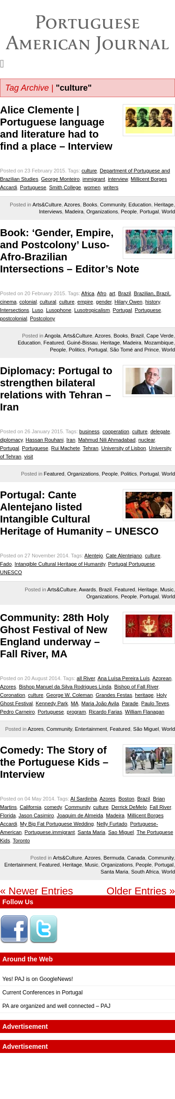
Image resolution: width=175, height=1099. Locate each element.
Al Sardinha (83, 798)
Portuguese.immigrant (50, 832)
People (129, 211)
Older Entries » (140, 891)
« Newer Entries (36, 891)
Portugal (149, 211)
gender (104, 302)
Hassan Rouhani (44, 440)
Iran (70, 440)
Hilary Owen (128, 302)
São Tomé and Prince (134, 349)
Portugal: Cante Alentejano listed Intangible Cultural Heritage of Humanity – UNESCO (79, 513)
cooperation (115, 431)
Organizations (102, 211)
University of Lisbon (123, 448)
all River (86, 678)
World (168, 211)
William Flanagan (144, 712)
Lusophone (58, 310)
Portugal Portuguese (131, 564)
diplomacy (11, 440)
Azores (72, 204)
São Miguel (146, 729)
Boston (126, 798)
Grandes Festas (114, 695)
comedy (53, 807)
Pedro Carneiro (17, 712)
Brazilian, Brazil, (152, 293)
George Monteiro (60, 179)
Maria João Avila (100, 703)
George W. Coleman (69, 695)
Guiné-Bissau (82, 342)
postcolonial (13, 318)
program (76, 712)
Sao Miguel (121, 832)
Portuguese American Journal (87, 32)
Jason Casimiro (36, 815)
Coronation (12, 695)
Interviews (50, 211)
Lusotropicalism (92, 310)
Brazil (124, 293)
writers (110, 187)
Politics (77, 349)
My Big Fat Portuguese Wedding (57, 824)
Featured (53, 342)
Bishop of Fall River (136, 686)
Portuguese (33, 187)
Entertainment (91, 729)
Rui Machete (65, 448)
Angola (52, 335)
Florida (8, 815)
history (152, 302)
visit (28, 456)
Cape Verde (160, 335)
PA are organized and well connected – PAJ (56, 1006)
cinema (8, 302)
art (112, 293)
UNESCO (11, 572)
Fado (6, 564)
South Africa (145, 871)
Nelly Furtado (112, 824)
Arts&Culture (46, 204)
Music (167, 589)
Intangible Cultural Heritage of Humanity (59, 564)
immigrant (94, 179)
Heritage (164, 204)
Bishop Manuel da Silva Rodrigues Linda (65, 686)
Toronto (21, 840)
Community (113, 204)
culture (89, 170)
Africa (87, 293)
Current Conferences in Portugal (42, 992)
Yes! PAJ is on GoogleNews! (37, 979)
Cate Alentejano (124, 555)
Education (139, 204)
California (30, 807)
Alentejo (93, 555)
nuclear (146, 440)
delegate (160, 431)
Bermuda (114, 858)
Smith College (65, 187)
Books (90, 204)
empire (85, 302)
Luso (37, 310)
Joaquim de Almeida (80, 815)
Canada (136, 858)
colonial (28, 302)
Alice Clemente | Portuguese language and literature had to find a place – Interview (56, 128)
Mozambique (159, 342)
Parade (130, 703)
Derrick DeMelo (129, 807)
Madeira (74, 211)
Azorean (161, 678)
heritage (144, 695)
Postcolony (42, 318)
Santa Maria (91, 832)
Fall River (160, 807)
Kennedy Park (51, 703)
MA (75, 703)
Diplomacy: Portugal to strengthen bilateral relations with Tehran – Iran (56, 389)
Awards (87, 589)
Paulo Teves (155, 703)
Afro (101, 293)
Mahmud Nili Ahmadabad (106, 440)
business (89, 431)
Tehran (90, 448)
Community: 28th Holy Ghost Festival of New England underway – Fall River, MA (54, 636)
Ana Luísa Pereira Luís (124, 678)
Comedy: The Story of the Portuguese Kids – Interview (54, 762)
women (92, 187)
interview (118, 179)
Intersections (14, 310)
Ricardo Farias (105, 712)
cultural (48, 302)
